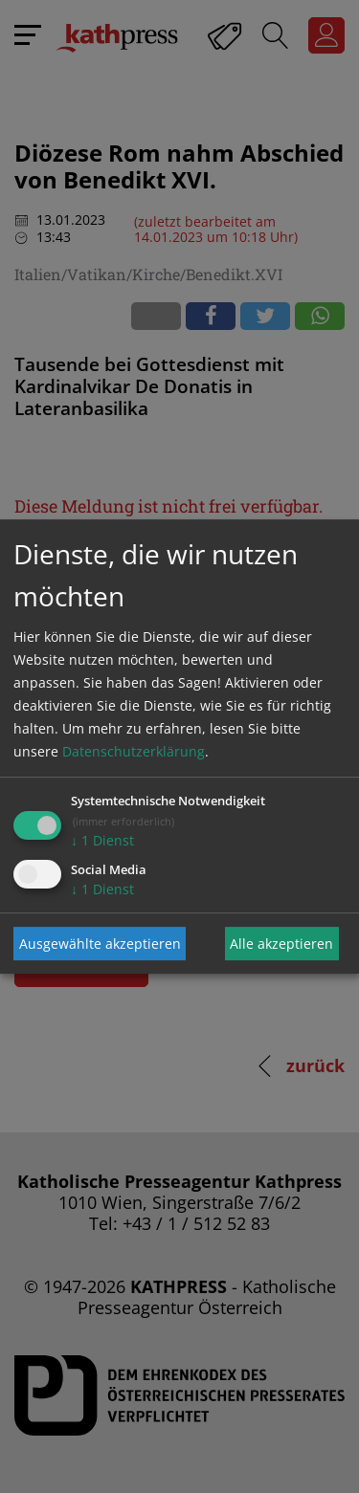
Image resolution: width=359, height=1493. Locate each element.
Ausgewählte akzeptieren (100, 943)
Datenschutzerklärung (133, 751)
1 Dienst (102, 840)
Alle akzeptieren (281, 943)
